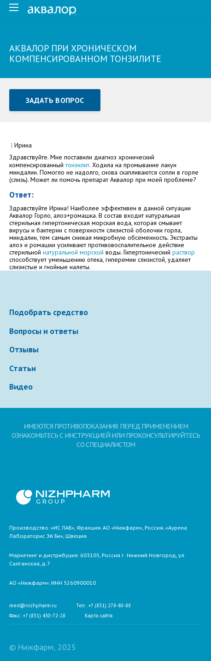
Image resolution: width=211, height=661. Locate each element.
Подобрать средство (48, 312)
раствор (183, 252)
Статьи (22, 368)
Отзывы (24, 349)
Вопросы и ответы (43, 331)
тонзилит (77, 165)
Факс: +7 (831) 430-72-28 (37, 616)
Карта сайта (98, 616)
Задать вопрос (55, 100)
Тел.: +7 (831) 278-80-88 (103, 606)
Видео (21, 386)
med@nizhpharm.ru (33, 606)
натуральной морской (73, 252)
